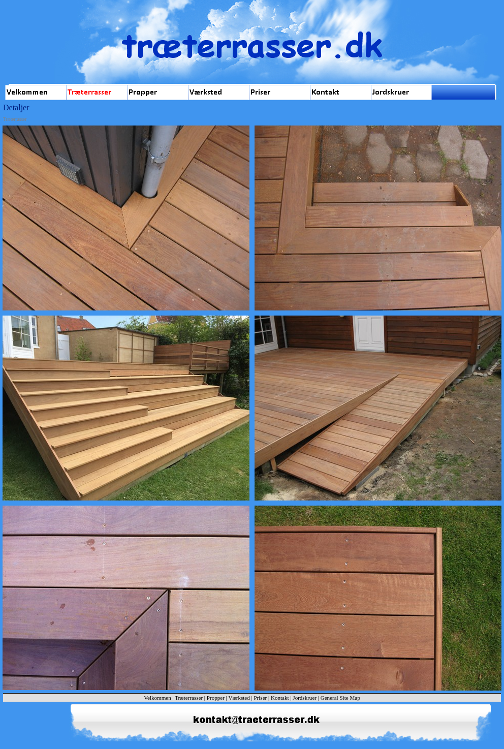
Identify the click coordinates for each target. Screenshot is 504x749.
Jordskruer (305, 698)
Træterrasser (189, 698)
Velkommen (157, 698)
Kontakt (280, 698)
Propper (216, 698)
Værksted (238, 698)
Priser (260, 698)
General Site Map (340, 698)
